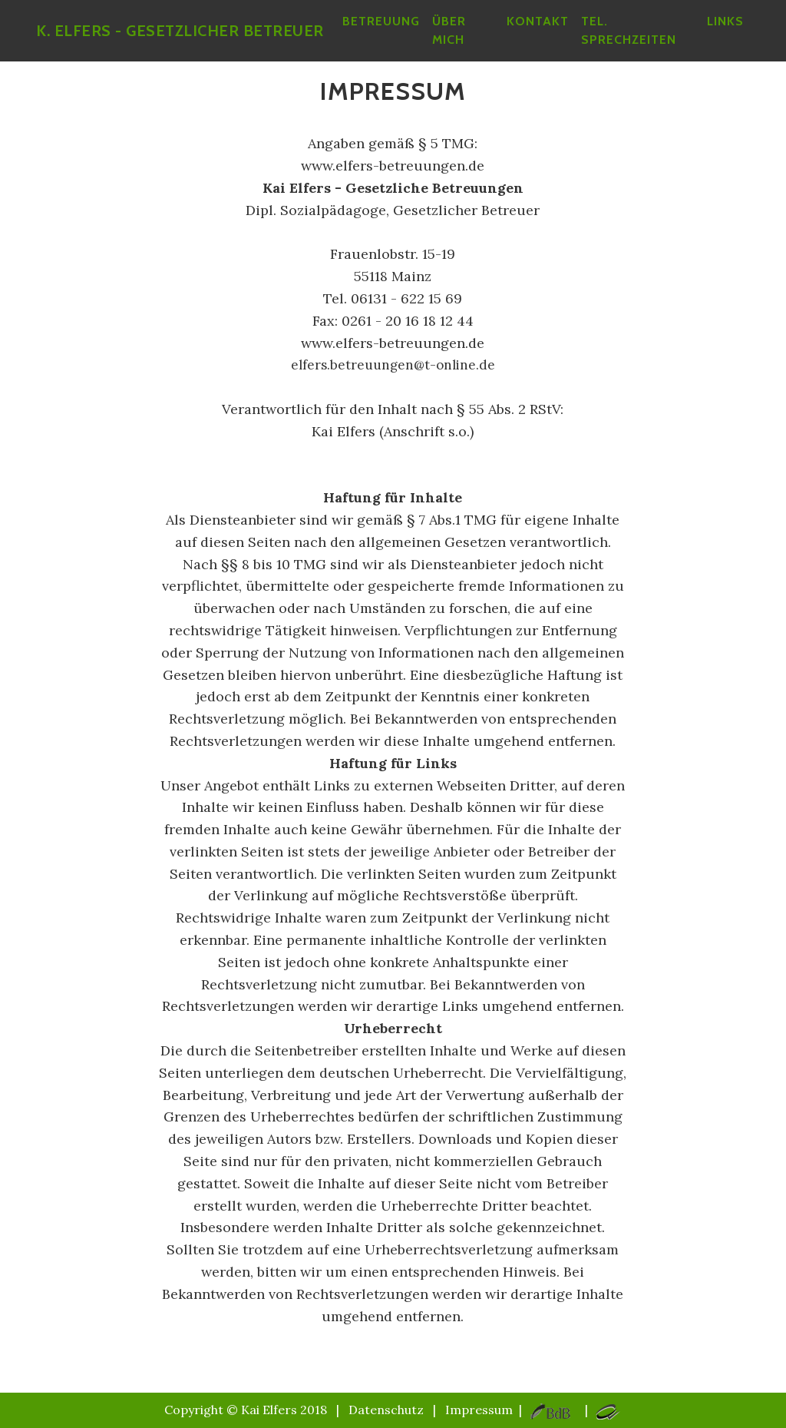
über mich (461, 39)
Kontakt (545, 30)
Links (725, 30)
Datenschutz (386, 1409)
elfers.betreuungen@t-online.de (392, 364)
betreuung (393, 30)
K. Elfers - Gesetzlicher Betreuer (186, 40)
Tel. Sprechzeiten (636, 39)
